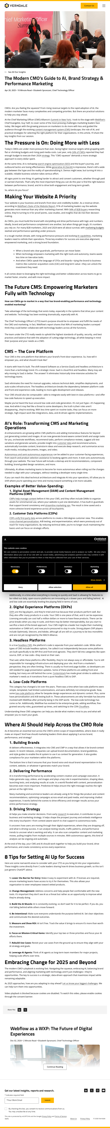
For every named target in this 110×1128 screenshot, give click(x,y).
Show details (96, 580)
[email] (22, 1101)
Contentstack (59, 673)
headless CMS (25, 645)
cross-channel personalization (24, 521)
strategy (46, 155)
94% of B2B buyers (78, 209)
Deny (20, 587)
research (62, 814)
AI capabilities (84, 235)
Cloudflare (84, 706)
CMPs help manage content (22, 498)
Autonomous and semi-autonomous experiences (29, 454)
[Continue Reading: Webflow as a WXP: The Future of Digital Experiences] (55, 1067)
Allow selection (55, 587)
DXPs (11, 611)
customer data (64, 443)
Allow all (89, 587)
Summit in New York (61, 119)
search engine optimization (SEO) (54, 163)
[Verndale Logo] (16, 5)
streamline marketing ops (57, 505)
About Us (73, 1118)
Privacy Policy (46, 1116)
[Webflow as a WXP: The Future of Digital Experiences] (55, 1047)
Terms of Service (61, 1116)
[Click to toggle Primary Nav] (104, 5)
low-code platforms (24, 693)
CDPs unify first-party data (22, 518)
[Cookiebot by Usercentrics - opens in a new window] (96, 539)
